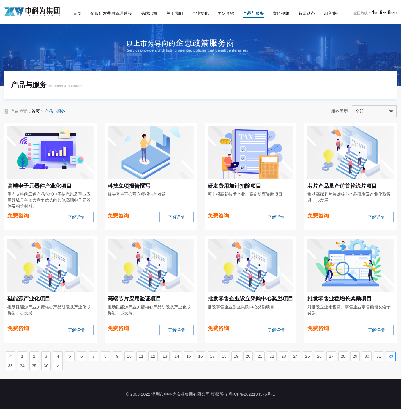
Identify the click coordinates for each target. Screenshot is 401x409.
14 (176, 356)
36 (46, 365)
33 (10, 365)
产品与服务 (253, 13)
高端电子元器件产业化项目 (39, 186)
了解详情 (76, 217)
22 (271, 356)
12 (153, 356)
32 (391, 356)
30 (366, 356)
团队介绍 (225, 13)
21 (260, 356)
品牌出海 (149, 13)
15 (188, 356)
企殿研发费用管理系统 (111, 13)
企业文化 (200, 13)
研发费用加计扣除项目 (234, 186)
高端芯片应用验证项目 (134, 299)
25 (307, 356)
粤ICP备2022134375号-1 (252, 394)
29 (355, 356)
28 (343, 356)
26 (319, 356)
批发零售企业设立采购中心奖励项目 (250, 299)
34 (22, 365)
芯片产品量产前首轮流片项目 (342, 186)
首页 (77, 13)
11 (141, 356)
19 (236, 356)
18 (224, 356)
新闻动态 (306, 13)
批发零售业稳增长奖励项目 (339, 299)
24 (295, 356)
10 (129, 356)
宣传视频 (281, 13)
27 (331, 356)
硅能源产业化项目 (28, 299)
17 (212, 356)
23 (283, 356)
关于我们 (174, 13)
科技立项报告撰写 (129, 186)
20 (248, 356)
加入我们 (332, 13)
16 (200, 356)
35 (34, 365)
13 (164, 356)
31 (378, 356)
